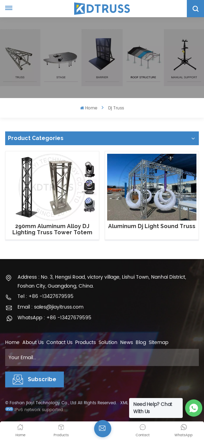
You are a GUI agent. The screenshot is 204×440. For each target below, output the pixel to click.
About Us (33, 342)
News (126, 342)
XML (124, 403)
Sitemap (158, 342)
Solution (108, 342)
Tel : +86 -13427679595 (45, 296)
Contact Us (59, 342)
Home (88, 108)
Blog (141, 342)
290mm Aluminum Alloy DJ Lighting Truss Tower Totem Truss (52, 229)
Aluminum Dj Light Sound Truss (151, 226)
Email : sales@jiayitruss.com (50, 307)
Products (85, 342)
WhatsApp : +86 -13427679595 (54, 318)
